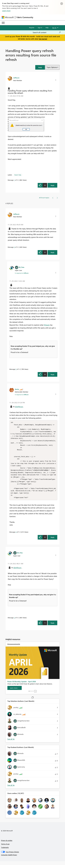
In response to (22, 273)
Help (47, 27)
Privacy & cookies (6, 844)
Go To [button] (54, 28)
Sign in (40, 27)
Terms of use (5, 848)
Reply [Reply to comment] (52, 252)
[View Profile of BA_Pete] (21, 267)
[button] (40, 67)
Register (31, 27)
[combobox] (47, 32)
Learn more (6, 11)
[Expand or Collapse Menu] (3, 22)
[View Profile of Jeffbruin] (16, 78)
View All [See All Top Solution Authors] (11, 743)
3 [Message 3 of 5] (14, 247)
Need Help (17, 175)
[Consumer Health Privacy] (32, 858)
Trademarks (5, 851)
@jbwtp (47, 325)
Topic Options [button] (52, 67)
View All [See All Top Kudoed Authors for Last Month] (11, 789)
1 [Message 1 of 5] (14, 180)
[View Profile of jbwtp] (17, 389)
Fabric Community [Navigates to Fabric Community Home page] (25, 17)
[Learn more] (14, 692)
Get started (43, 39)
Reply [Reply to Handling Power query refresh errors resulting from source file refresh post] (52, 185)
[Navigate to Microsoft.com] (8, 17)
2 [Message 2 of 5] (14, 621)
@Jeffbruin (19, 406)
